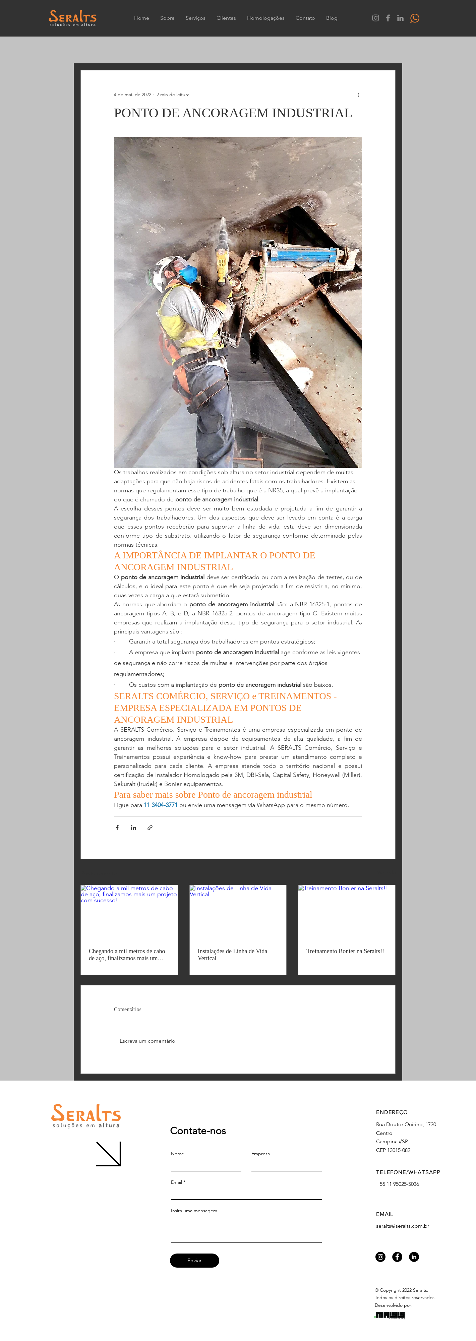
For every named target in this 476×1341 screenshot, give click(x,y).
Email (176, 1182)
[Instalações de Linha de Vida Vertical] (238, 912)
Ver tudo (386, 872)
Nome (177, 1153)
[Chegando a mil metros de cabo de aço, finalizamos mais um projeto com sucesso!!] (129, 912)
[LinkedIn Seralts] (400, 17)
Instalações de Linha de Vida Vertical (232, 955)
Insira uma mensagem (194, 1210)
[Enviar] (194, 1261)
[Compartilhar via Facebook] (117, 828)
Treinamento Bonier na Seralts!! (345, 951)
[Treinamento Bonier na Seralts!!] (346, 912)
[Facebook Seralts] (388, 17)
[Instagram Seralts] (375, 17)
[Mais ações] (358, 94)
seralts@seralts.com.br (402, 1226)
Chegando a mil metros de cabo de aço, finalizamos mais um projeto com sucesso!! (127, 955)
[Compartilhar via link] (150, 828)
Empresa (260, 1153)
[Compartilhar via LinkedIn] (133, 828)
